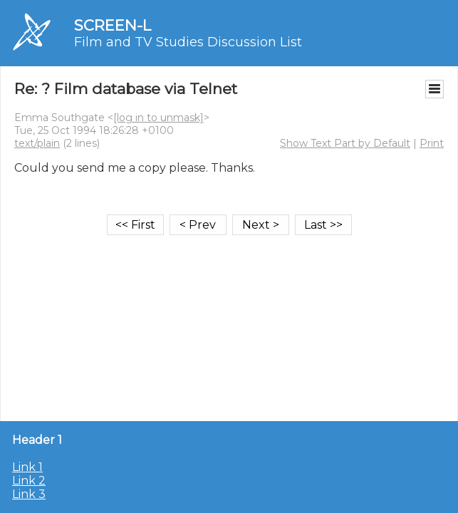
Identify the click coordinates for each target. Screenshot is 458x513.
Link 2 (29, 480)
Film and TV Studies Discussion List (188, 42)
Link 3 (29, 494)
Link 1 (27, 467)
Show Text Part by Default (345, 143)
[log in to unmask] (158, 117)
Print (432, 143)
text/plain (37, 143)
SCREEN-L (112, 25)
